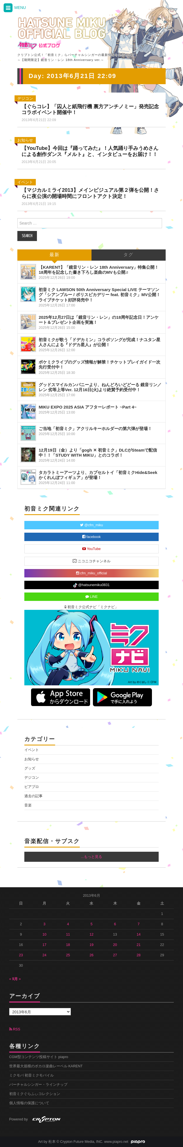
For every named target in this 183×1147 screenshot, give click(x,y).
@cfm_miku (91, 525)
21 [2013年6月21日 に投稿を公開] (138, 945)
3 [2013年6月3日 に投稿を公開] (44, 924)
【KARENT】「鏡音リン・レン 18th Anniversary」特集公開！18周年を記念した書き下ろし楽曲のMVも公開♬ (99, 270)
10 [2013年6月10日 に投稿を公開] (44, 934)
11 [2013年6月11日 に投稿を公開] (68, 934)
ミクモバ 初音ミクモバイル (31, 1075)
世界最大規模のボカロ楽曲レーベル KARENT (46, 1066)
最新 (55, 255)
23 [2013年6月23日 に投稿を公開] (21, 955)
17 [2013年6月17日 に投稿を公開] (44, 945)
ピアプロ (31, 787)
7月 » (16, 979)
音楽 (28, 805)
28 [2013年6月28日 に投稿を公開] (138, 955)
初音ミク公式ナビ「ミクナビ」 (91, 607)
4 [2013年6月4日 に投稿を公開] (68, 924)
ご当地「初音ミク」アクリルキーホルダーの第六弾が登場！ (95, 428)
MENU (14, 8)
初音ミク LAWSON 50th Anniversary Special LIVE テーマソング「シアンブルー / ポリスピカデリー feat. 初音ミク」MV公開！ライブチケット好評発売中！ (99, 294)
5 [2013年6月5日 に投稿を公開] (91, 924)
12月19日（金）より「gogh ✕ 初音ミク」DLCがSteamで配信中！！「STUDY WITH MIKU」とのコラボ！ (98, 452)
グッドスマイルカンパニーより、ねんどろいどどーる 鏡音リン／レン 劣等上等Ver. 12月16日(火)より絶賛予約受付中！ (100, 387)
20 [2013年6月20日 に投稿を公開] (115, 945)
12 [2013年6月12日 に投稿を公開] (91, 934)
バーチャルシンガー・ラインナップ (38, 1085)
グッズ (29, 768)
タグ (128, 255)
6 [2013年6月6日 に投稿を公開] (115, 924)
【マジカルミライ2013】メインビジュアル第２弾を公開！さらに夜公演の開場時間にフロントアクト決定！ (90, 193)
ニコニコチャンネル (91, 560)
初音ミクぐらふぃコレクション (34, 1094)
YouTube (91, 549)
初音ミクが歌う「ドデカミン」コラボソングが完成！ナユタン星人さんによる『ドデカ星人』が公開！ (99, 342)
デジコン (25, 98)
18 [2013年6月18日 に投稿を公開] (68, 945)
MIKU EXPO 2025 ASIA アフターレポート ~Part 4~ (88, 407)
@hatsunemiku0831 (91, 585)
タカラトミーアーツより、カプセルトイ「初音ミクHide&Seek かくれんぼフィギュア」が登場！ (98, 475)
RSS (14, 1029)
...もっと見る (91, 857)
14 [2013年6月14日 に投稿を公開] (138, 934)
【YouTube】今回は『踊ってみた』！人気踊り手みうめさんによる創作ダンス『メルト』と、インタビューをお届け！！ (90, 151)
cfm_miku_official (91, 573)
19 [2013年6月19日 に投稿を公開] (91, 945)
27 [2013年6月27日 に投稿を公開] (115, 955)
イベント (25, 182)
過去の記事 (33, 796)
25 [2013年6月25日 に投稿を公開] (68, 955)
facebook (91, 537)
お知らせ (25, 140)
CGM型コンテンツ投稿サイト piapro (38, 1057)
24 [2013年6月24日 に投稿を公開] (44, 955)
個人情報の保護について (29, 1103)
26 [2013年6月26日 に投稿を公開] (91, 955)
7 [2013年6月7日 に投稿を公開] (139, 924)
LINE (91, 597)
